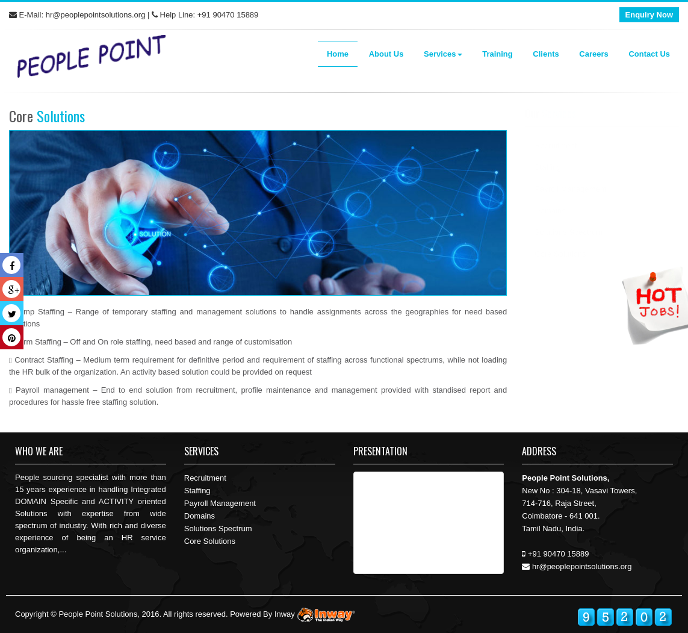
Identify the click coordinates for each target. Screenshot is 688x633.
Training (497, 53)
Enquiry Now (649, 14)
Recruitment (556, 145)
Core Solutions (209, 541)
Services (443, 53)
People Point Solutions (97, 614)
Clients (546, 53)
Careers (593, 53)
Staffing (548, 167)
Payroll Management (570, 188)
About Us (386, 53)
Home (338, 53)
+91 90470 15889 (228, 14)
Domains (550, 210)
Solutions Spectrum (569, 232)
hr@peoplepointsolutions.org (96, 14)
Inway (316, 614)
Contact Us (649, 53)
